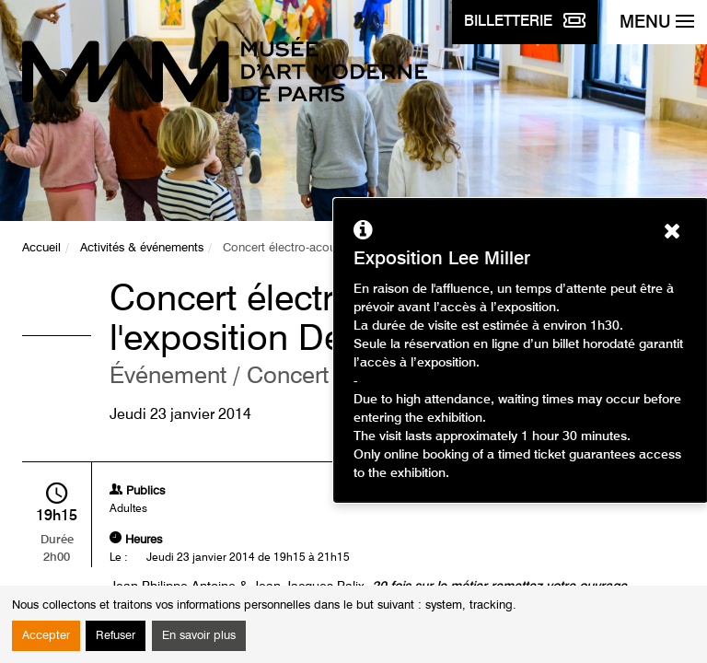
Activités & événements (141, 248)
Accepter (46, 636)
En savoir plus (199, 636)
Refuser (115, 636)
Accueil (41, 248)
